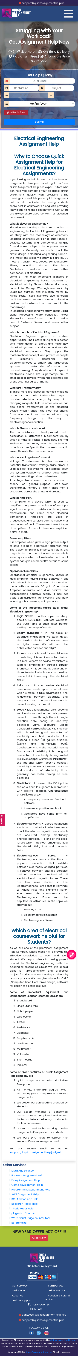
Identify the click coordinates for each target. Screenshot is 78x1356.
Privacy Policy (57, 1290)
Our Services (20, 1285)
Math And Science (22, 1170)
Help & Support (22, 1300)
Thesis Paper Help (22, 1208)
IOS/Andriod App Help (24, 1199)
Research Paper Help (24, 1204)
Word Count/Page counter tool (30, 1218)
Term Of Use (56, 1285)
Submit (39, 122)
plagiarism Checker (23, 1213)
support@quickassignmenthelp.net (43, 3)
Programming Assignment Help (30, 1189)
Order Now (39, 1238)
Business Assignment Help (27, 1175)
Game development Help (27, 1185)
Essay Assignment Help (25, 1180)
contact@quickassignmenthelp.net (43, 1315)
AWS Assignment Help (25, 1194)
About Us (17, 1295)
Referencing (18, 1223)
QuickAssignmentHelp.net (63, 1340)
